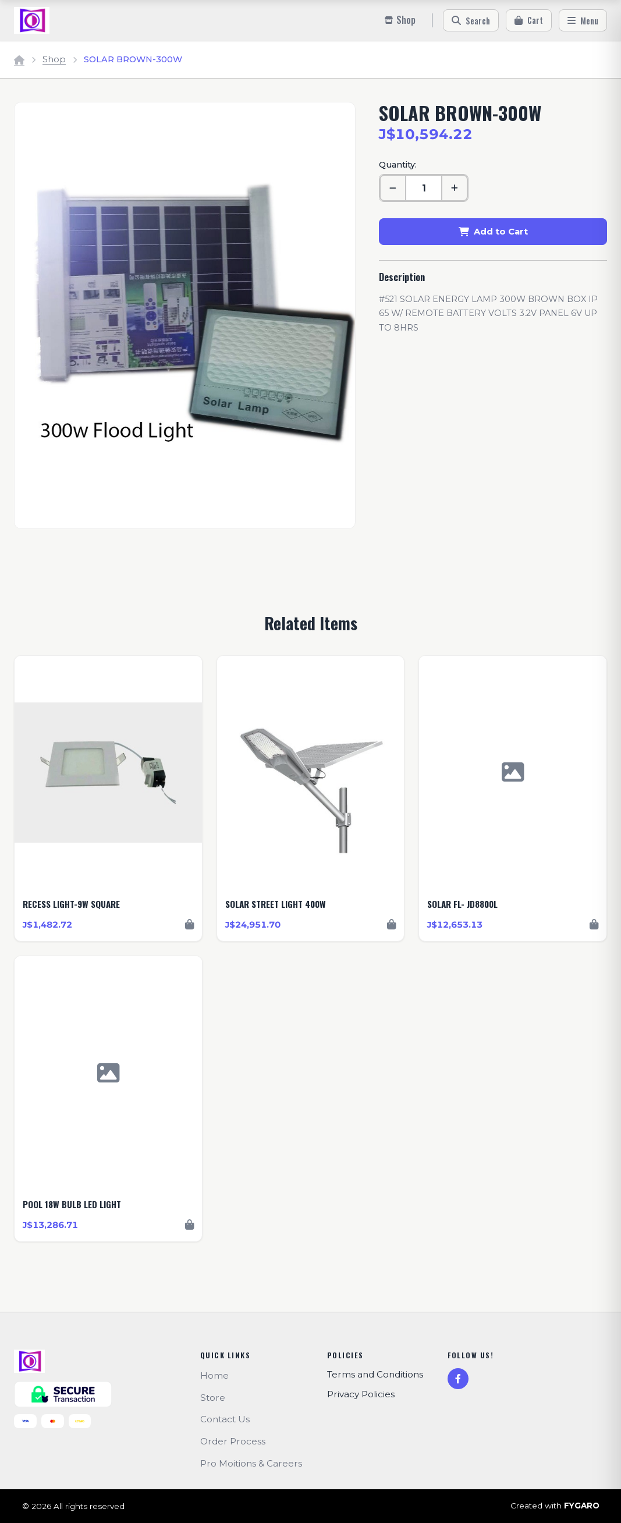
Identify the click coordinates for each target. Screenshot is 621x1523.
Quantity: (398, 164)
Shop (54, 59)
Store (212, 1397)
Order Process (232, 1441)
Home (214, 1375)
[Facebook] (458, 1378)
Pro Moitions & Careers (251, 1463)
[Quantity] (423, 188)
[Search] (471, 20)
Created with (554, 1506)
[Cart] (529, 20)
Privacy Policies (361, 1394)
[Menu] (583, 20)
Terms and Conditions (375, 1374)
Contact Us (225, 1419)
